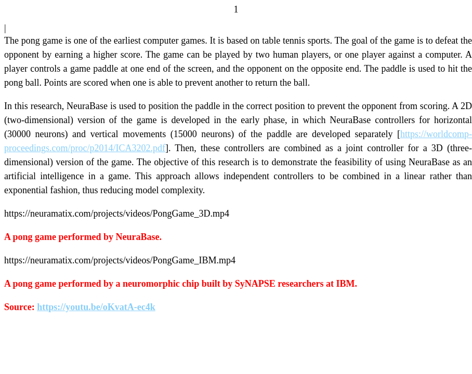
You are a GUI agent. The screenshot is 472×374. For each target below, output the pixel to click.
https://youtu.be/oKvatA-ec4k (96, 307)
